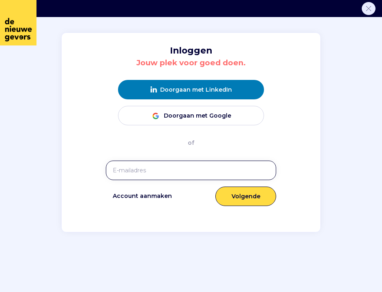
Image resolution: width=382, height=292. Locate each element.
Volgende (246, 196)
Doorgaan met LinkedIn (191, 89)
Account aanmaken (142, 196)
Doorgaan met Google (191, 116)
